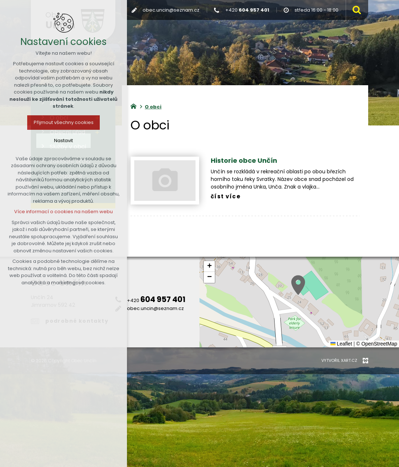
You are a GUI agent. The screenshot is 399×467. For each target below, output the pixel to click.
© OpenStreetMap (376, 344)
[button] (298, 285)
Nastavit (63, 140)
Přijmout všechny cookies (64, 122)
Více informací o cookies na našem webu (63, 211)
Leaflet (341, 344)
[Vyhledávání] (355, 10)
